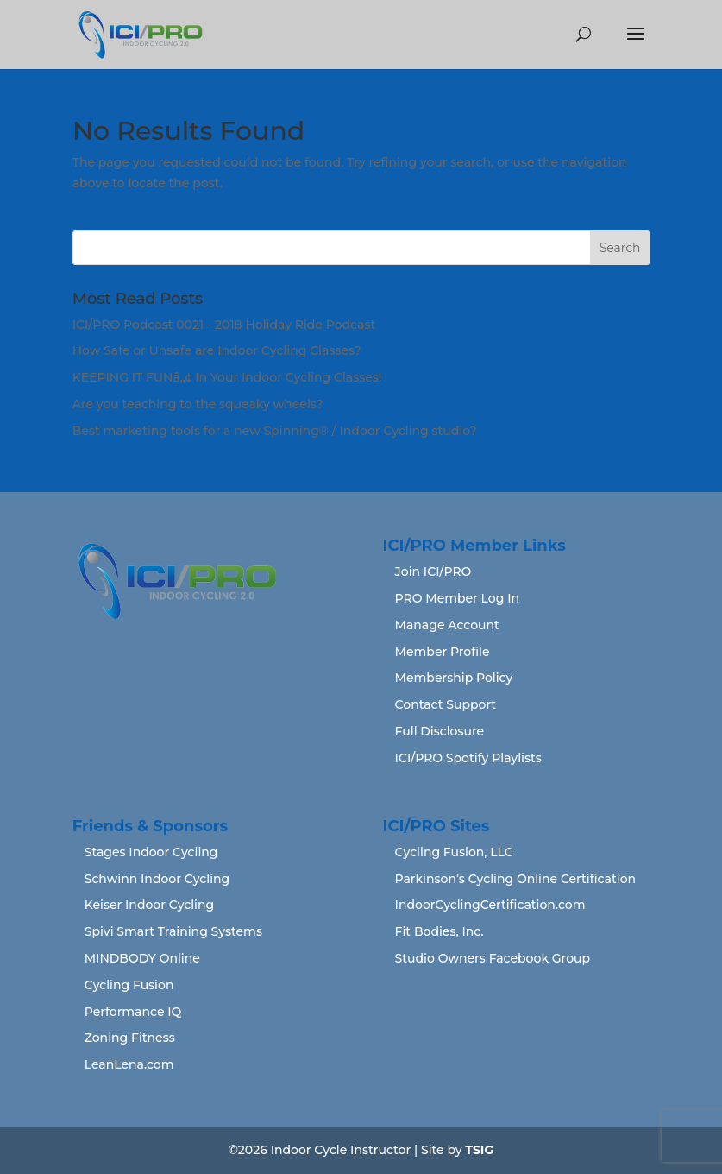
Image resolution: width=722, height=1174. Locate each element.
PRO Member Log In (457, 598)
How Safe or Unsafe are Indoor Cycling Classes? (216, 350)
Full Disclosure (440, 731)
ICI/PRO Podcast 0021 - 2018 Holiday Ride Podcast (224, 324)
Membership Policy (454, 677)
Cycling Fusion (129, 985)
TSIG (479, 1150)
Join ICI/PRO (433, 571)
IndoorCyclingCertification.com (490, 904)
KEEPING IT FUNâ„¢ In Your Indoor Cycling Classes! (227, 377)
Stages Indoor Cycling (151, 852)
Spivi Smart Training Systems (173, 931)
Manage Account (447, 625)
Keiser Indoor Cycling (150, 904)
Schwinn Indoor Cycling (157, 879)
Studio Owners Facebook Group (492, 958)
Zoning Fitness (130, 1037)
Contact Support (446, 704)
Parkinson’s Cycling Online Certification (515, 879)
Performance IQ (133, 1011)
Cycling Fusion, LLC (454, 852)
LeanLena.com (129, 1064)
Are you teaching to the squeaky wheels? (197, 404)
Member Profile (442, 652)
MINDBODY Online (142, 958)
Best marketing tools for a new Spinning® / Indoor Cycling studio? (274, 431)
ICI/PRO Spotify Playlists (468, 758)
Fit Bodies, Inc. (439, 931)
